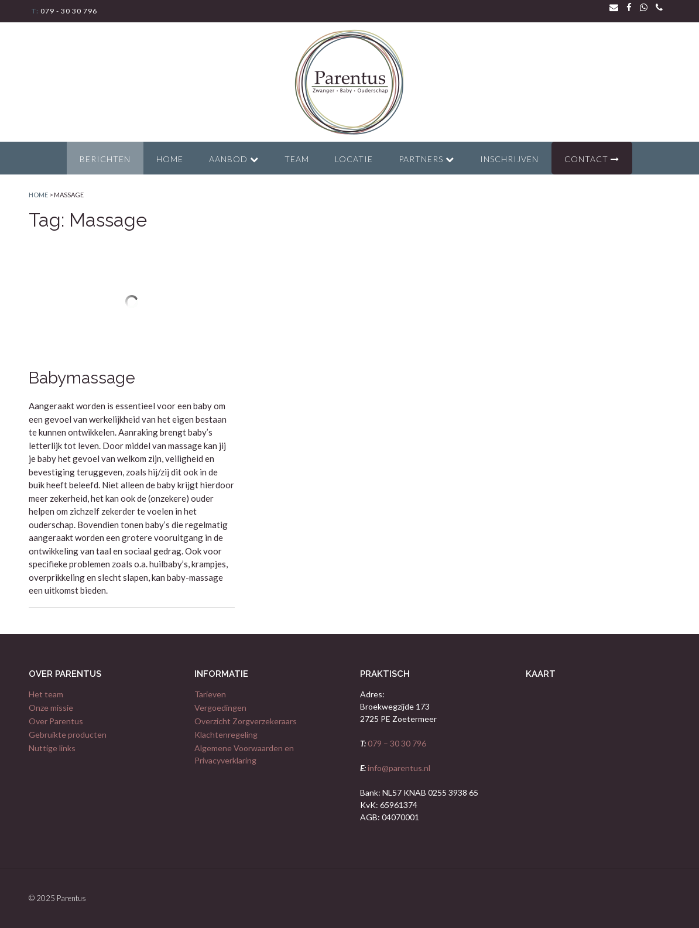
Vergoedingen (220, 708)
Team (297, 159)
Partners (426, 159)
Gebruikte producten (68, 734)
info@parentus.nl (398, 768)
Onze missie (51, 708)
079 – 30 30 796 (396, 743)
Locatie (354, 159)
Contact (591, 159)
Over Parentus (56, 721)
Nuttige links (52, 748)
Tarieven (210, 694)
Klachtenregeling (226, 734)
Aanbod (234, 159)
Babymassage (82, 378)
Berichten (105, 159)
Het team (46, 694)
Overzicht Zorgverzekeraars (245, 721)
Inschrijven (509, 159)
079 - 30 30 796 (68, 10)
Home (169, 159)
